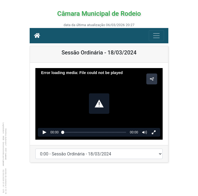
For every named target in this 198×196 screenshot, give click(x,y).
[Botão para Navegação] (156, 35)
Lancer (6, 156)
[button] (99, 103)
